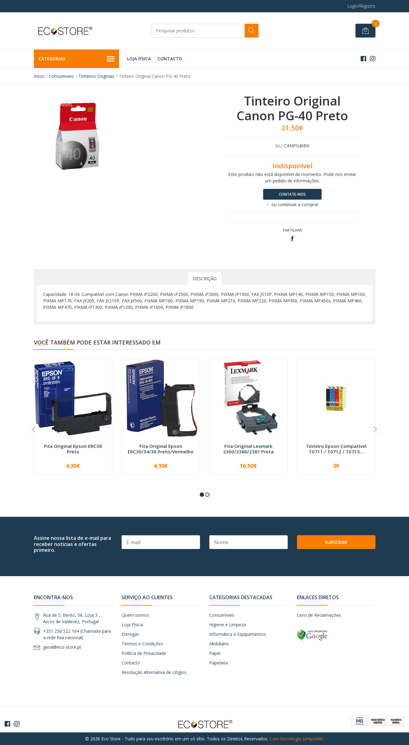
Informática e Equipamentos (237, 634)
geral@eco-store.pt (62, 647)
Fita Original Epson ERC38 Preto (73, 449)
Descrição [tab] (205, 278)
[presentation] (33, 428)
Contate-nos (292, 194)
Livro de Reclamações (319, 615)
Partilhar (292, 230)
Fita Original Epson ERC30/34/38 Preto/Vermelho (161, 449)
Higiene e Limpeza (227, 624)
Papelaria (218, 663)
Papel (214, 653)
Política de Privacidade (144, 653)
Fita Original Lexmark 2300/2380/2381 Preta (248, 449)
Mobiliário (219, 644)
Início (39, 76)
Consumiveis (61, 76)
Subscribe (336, 542)
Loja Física (139, 59)
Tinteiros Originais (96, 76)
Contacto (170, 59)
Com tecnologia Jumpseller (296, 739)
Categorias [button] (76, 59)
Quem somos (135, 615)
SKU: (279, 146)
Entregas (130, 634)
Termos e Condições (142, 644)
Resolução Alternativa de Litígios (154, 672)
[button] (202, 494)
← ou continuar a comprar (292, 204)
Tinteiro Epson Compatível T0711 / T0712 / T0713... (336, 449)
